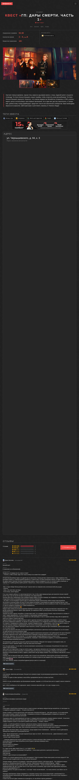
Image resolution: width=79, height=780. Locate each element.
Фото (31, 26)
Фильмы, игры (8, 118)
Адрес (41, 26)
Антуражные (20, 118)
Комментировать (9, 663)
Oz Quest (39, 12)
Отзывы (47, 26)
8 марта (48, 118)
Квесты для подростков (34, 118)
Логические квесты (48, 36)
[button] (74, 49)
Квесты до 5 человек (60, 118)
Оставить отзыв (68, 547)
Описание (36, 26)
